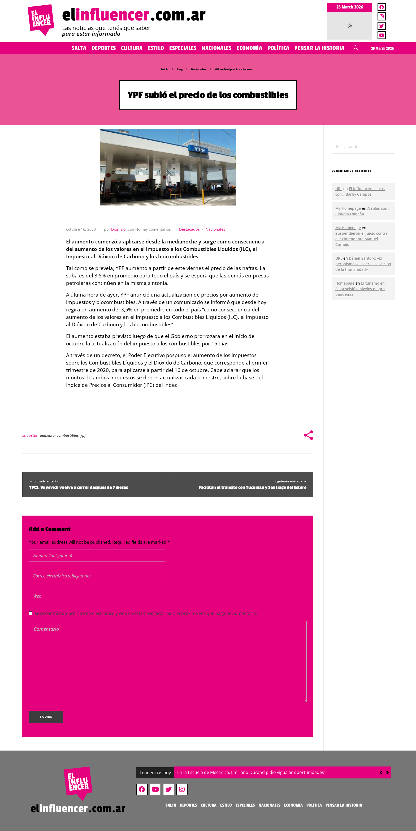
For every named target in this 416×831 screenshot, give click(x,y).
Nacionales (215, 229)
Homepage (344, 283)
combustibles (68, 435)
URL (338, 188)
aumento (47, 435)
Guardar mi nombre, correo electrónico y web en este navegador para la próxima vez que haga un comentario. (146, 613)
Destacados (198, 69)
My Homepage (348, 208)
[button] (387, 772)
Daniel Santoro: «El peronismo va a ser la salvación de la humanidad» (363, 264)
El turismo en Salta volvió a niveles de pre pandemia (360, 289)
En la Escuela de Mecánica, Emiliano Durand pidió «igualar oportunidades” (251, 772)
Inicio (164, 69)
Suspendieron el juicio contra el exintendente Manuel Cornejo (361, 239)
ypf (83, 435)
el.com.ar (134, 15)
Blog (180, 69)
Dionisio (118, 229)
